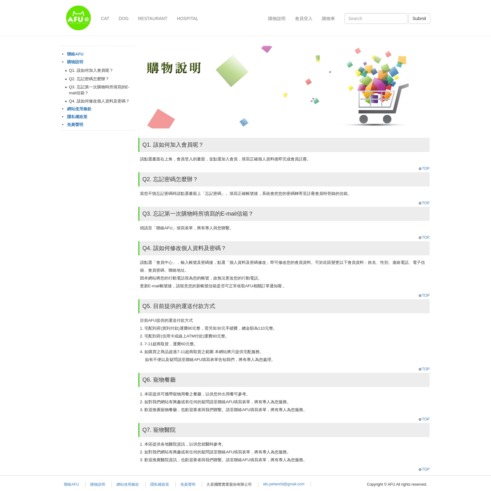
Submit (419, 18)
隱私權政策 (77, 116)
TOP (424, 168)
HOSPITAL (187, 18)
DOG (124, 18)
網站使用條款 (79, 109)
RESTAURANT (153, 18)
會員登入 (304, 18)
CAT (105, 18)
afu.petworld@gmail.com (283, 484)
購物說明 (277, 18)
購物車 (328, 18)
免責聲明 (75, 124)
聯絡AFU (75, 54)
